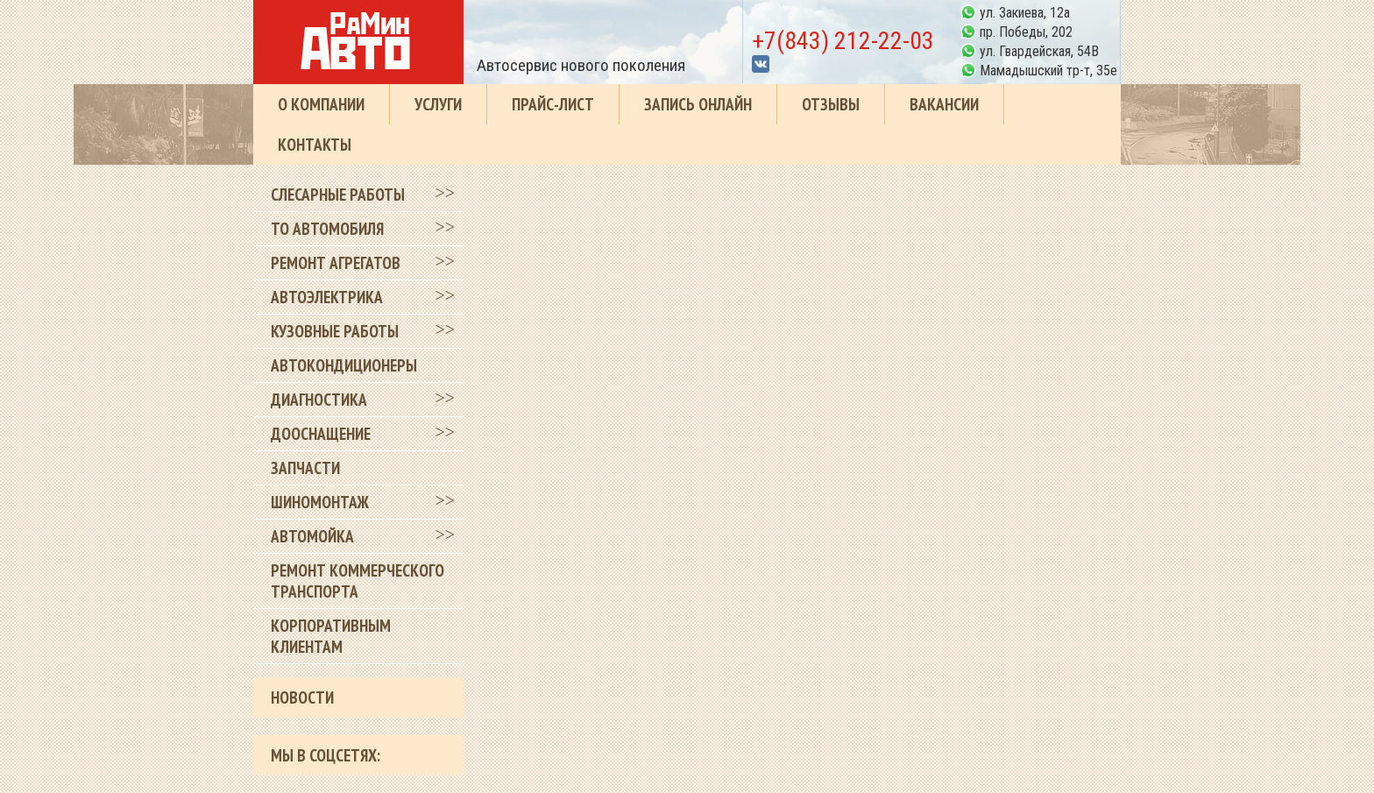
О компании (321, 104)
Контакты (314, 144)
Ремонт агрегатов (335, 262)
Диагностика (319, 399)
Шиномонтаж (320, 502)
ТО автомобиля (327, 228)
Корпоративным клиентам (331, 636)
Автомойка (312, 536)
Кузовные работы (335, 331)
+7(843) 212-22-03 (843, 40)
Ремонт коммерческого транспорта (357, 581)
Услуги (438, 104)
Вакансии (944, 104)
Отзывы (831, 104)
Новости (302, 697)
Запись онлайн (698, 104)
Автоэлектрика (327, 297)
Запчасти (305, 467)
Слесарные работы (338, 194)
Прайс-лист (553, 104)
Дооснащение (321, 433)
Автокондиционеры (344, 365)
